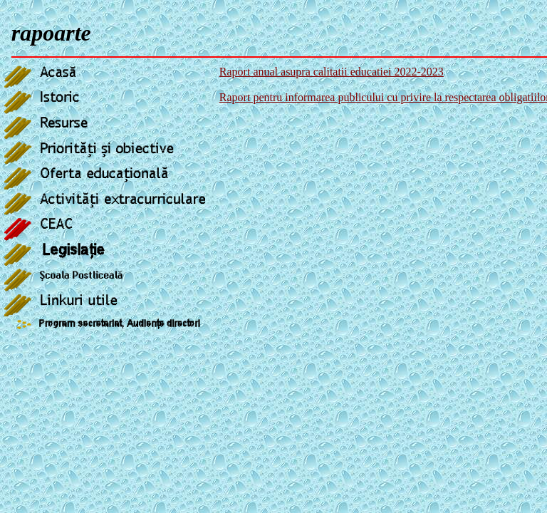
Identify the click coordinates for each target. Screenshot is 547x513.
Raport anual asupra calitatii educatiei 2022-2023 (331, 72)
